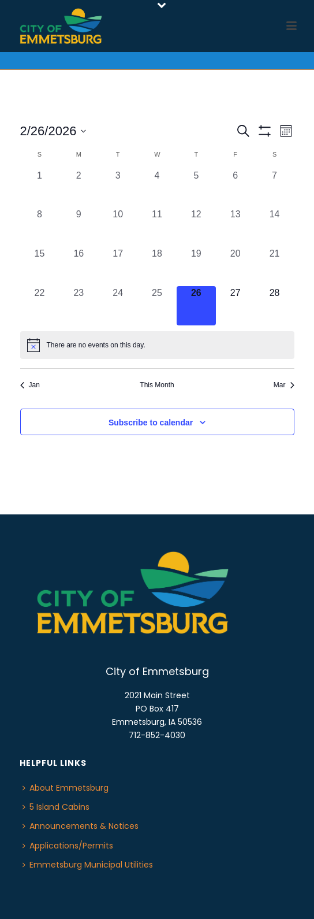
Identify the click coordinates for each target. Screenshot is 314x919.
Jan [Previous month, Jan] (30, 385)
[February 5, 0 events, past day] (196, 188)
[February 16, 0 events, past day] (78, 266)
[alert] (157, 345)
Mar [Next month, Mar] (284, 385)
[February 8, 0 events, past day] (39, 227)
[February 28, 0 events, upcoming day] (274, 305)
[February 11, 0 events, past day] (157, 227)
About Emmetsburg (66, 788)
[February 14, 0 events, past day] (274, 227)
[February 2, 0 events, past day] (78, 188)
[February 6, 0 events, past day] (235, 188)
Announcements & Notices (81, 826)
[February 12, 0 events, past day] (196, 227)
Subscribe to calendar (151, 422)
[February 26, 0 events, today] (196, 305)
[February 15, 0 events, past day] (39, 266)
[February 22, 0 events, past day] (39, 305)
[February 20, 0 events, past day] (235, 266)
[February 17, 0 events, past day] (117, 266)
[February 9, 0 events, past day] (78, 227)
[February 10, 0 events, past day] (117, 227)
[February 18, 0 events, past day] (157, 266)
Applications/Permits (68, 845)
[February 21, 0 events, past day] (274, 266)
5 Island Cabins (56, 807)
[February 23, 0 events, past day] (78, 305)
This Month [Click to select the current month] (157, 385)
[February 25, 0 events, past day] (157, 305)
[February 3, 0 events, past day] (117, 188)
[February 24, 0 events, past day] (117, 305)
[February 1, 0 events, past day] (39, 188)
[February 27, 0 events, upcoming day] (235, 305)
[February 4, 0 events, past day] (157, 188)
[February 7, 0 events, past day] (274, 188)
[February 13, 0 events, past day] (235, 227)
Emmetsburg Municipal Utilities (88, 864)
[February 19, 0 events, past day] (196, 266)
